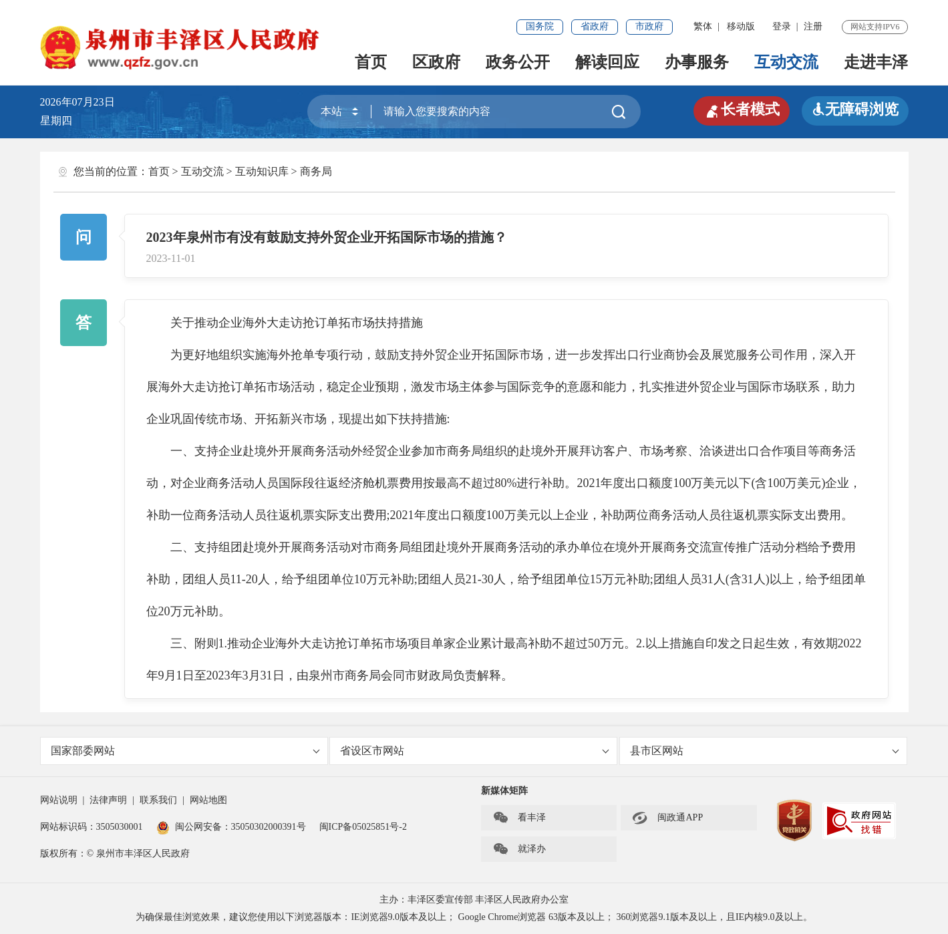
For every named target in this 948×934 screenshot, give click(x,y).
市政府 (649, 26)
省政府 (595, 26)
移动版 (741, 26)
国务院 (540, 26)
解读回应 (607, 62)
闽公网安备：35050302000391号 (231, 827)
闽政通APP (667, 818)
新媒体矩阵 (504, 791)
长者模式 (741, 109)
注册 (813, 26)
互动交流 (786, 62)
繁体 (702, 26)
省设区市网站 (474, 750)
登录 (781, 26)
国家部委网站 (185, 750)
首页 (371, 62)
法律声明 (108, 800)
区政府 (436, 62)
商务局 (316, 171)
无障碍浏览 (855, 109)
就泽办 (519, 849)
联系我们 (158, 800)
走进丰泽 (876, 62)
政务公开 (518, 62)
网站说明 (58, 800)
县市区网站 (764, 750)
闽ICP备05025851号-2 (363, 827)
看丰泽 (519, 818)
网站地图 (208, 800)
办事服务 (697, 62)
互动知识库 (262, 171)
